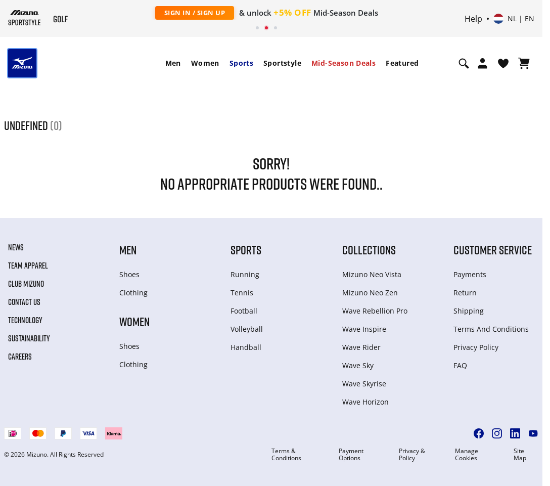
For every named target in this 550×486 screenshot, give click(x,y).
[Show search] (463, 63)
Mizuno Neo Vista (371, 274)
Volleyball (247, 329)
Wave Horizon (365, 402)
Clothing (133, 292)
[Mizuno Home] (24, 17)
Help (473, 18)
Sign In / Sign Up (194, 12)
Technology (25, 320)
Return (465, 292)
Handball (246, 347)
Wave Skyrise (364, 383)
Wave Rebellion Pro (374, 311)
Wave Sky (358, 365)
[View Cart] (524, 63)
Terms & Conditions (286, 455)
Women (205, 63)
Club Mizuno (26, 284)
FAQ (460, 365)
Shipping (468, 311)
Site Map (520, 455)
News (16, 247)
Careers (20, 356)
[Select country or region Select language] (513, 19)
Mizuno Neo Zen (370, 292)
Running (245, 274)
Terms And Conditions (491, 329)
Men (173, 63)
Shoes (129, 274)
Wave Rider (361, 347)
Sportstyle (282, 63)
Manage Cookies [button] (466, 455)
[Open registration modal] (482, 63)
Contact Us (24, 302)
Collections (369, 249)
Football (244, 311)
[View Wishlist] (503, 63)
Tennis (242, 292)
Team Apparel (28, 265)
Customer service (492, 249)
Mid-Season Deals (343, 63)
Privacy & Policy (412, 455)
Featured (402, 63)
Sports (241, 63)
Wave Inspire (364, 329)
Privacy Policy (475, 347)
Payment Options (351, 455)
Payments (469, 274)
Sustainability (29, 338)
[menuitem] (173, 63)
